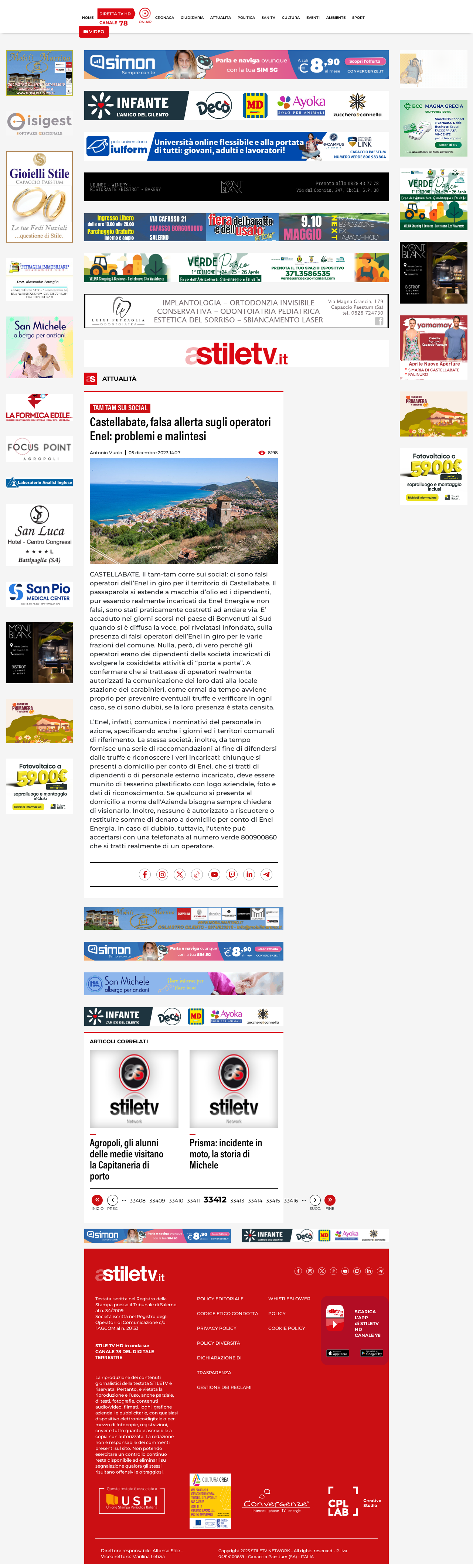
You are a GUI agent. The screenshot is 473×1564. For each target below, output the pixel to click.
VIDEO (94, 31)
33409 (157, 1200)
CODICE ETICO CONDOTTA (227, 1313)
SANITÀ (268, 18)
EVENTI (313, 18)
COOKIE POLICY (286, 1328)
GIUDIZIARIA (192, 18)
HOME (87, 18)
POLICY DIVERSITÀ (218, 1343)
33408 (138, 1200)
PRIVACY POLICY (216, 1328)
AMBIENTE (336, 18)
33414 (255, 1200)
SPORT (358, 18)
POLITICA (246, 18)
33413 (237, 1200)
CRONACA (164, 18)
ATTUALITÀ (220, 18)
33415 (273, 1200)
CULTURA (291, 18)
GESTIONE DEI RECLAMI (224, 1387)
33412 (215, 1200)
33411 (193, 1200)
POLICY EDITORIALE (220, 1298)
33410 (176, 1200)
